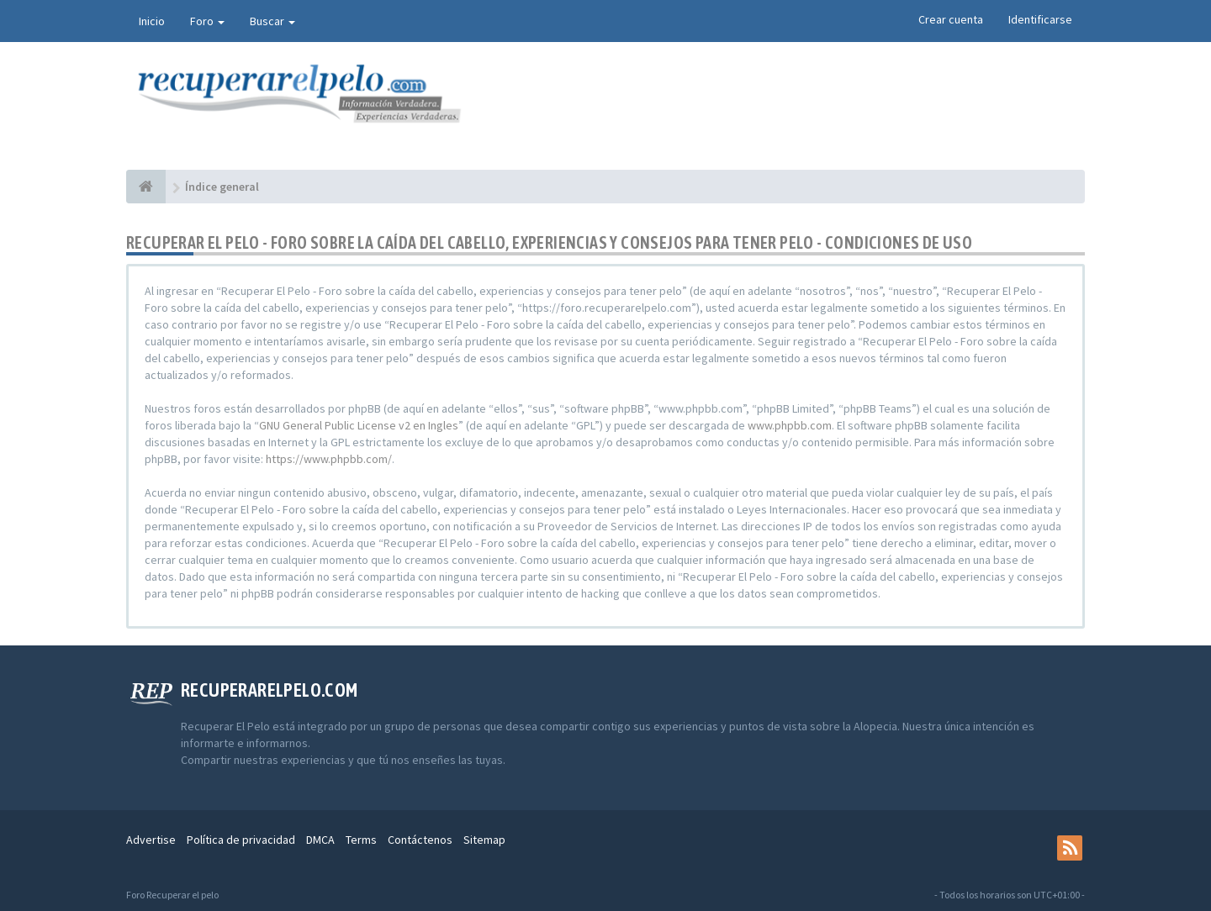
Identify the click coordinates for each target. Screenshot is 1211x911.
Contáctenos (420, 839)
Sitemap (484, 839)
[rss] (1069, 848)
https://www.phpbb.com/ (329, 458)
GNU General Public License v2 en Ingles (358, 425)
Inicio (152, 21)
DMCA (320, 839)
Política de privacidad (241, 839)
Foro (207, 21)
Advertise (151, 839)
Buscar (272, 21)
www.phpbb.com (790, 425)
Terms (361, 839)
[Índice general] (146, 186)
